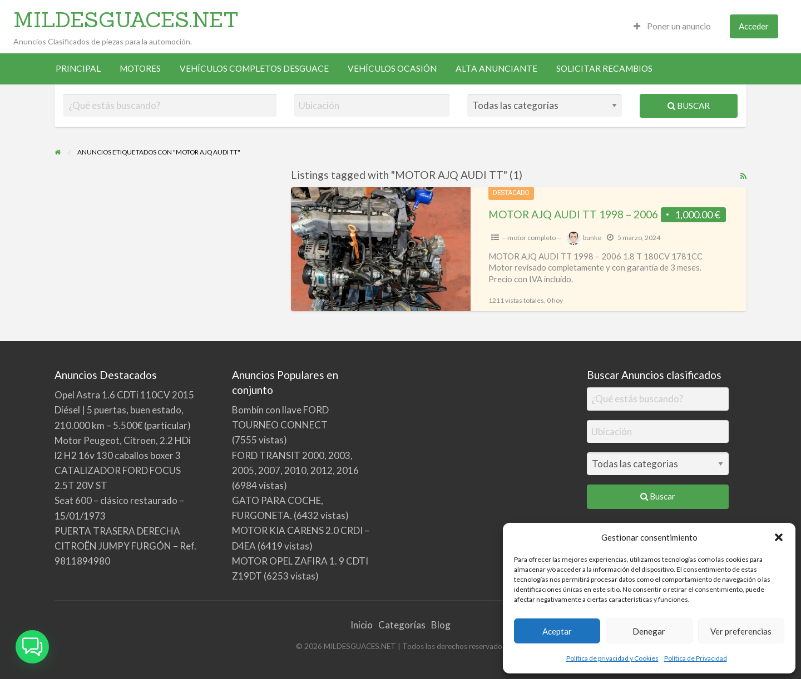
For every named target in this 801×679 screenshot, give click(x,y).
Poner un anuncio (672, 26)
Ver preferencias (741, 631)
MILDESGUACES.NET (126, 19)
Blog (441, 625)
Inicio (361, 625)
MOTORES (140, 68)
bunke (592, 237)
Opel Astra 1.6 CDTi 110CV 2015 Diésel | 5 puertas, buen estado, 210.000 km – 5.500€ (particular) (124, 410)
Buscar (689, 106)
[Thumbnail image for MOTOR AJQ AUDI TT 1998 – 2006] (380, 249)
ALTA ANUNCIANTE (496, 68)
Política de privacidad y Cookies (612, 658)
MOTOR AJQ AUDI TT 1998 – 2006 (573, 214)
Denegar (648, 631)
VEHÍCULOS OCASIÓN (392, 68)
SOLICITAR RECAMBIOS (604, 68)
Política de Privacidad (695, 658)
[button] (778, 537)
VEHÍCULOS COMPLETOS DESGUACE (254, 68)
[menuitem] (672, 26)
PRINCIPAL (78, 68)
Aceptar (557, 631)
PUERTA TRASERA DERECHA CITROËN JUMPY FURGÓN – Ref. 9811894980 (125, 546)
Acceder (754, 26)
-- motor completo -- (531, 237)
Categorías (402, 625)
